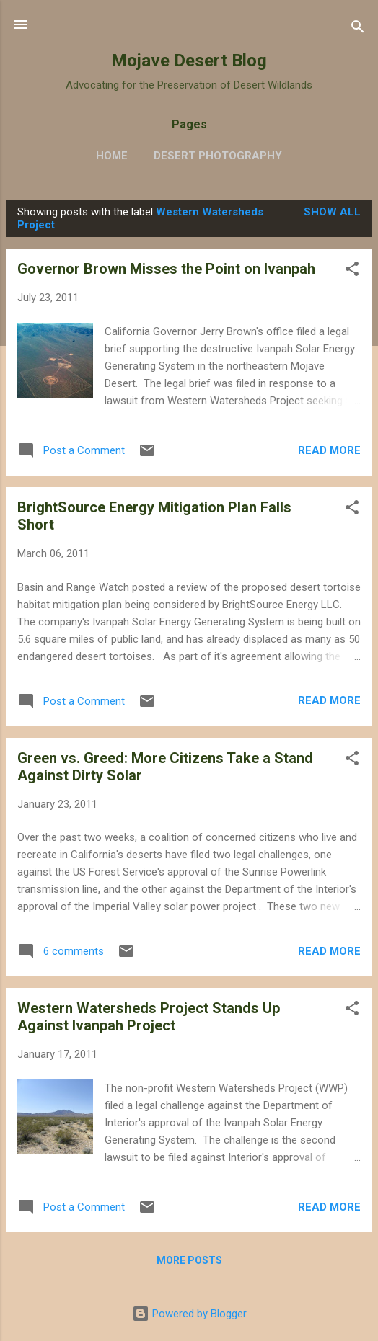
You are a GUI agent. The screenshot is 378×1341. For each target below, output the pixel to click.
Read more (329, 450)
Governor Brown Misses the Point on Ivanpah (166, 268)
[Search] (357, 29)
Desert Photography (218, 155)
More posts (189, 1260)
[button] (352, 271)
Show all (332, 211)
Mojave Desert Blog (189, 60)
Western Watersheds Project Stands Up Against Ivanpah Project (148, 1016)
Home (112, 155)
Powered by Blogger (189, 1313)
